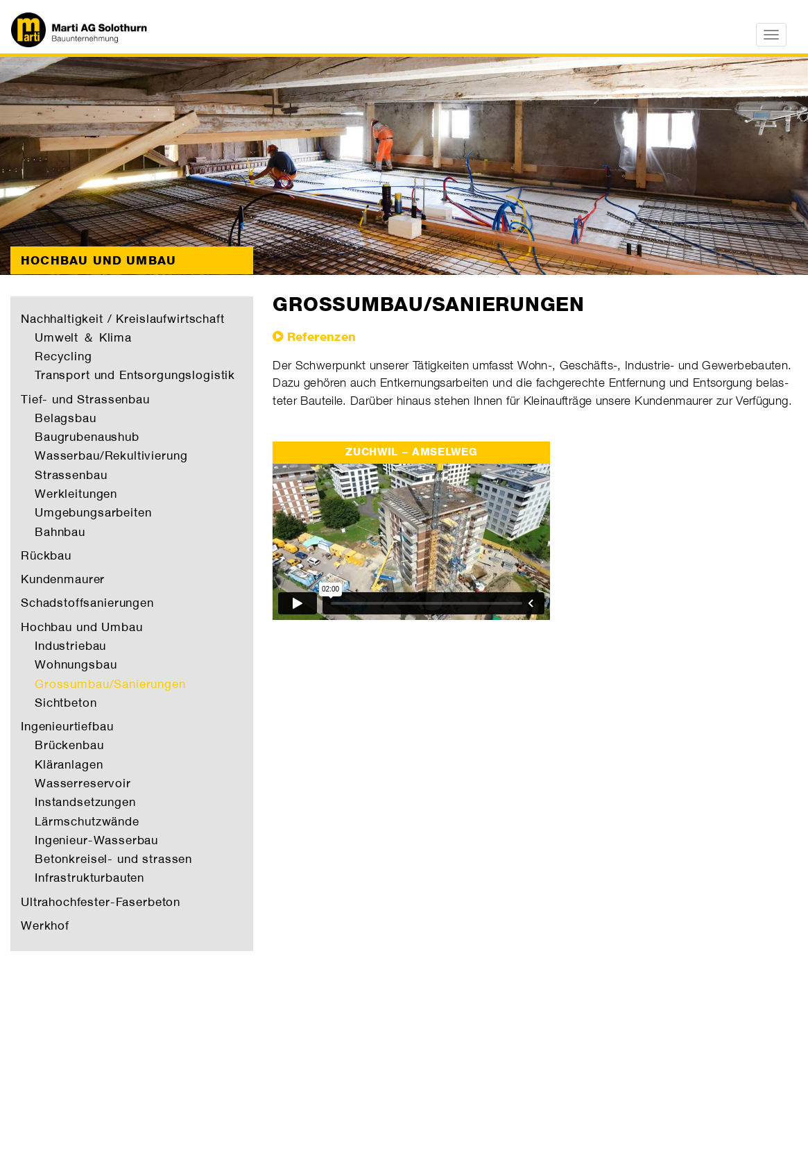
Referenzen (321, 337)
